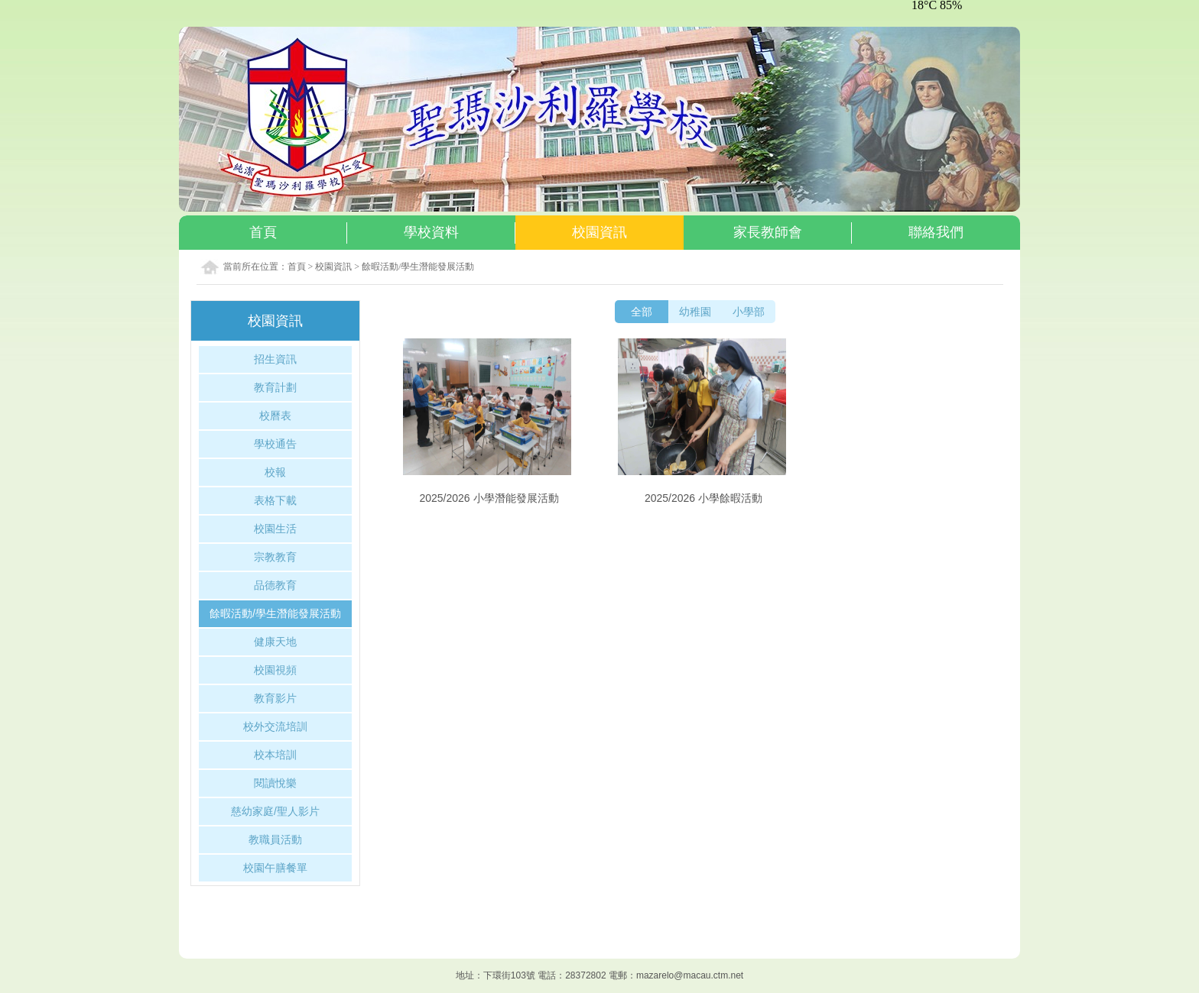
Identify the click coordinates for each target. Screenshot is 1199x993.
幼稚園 (695, 312)
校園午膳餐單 (275, 868)
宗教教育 (275, 557)
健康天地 (275, 642)
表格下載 (275, 500)
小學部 (749, 312)
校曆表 (275, 415)
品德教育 (275, 585)
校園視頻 (275, 670)
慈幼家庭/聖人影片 (275, 811)
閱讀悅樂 (275, 783)
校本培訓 (275, 755)
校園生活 (275, 528)
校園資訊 (333, 266)
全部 (641, 312)
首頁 (297, 266)
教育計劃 (275, 387)
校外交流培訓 (275, 726)
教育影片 (275, 698)
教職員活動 (275, 839)
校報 (275, 472)
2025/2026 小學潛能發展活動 (488, 498)
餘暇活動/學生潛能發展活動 (418, 266)
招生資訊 (275, 359)
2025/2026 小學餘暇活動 (703, 498)
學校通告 (275, 444)
